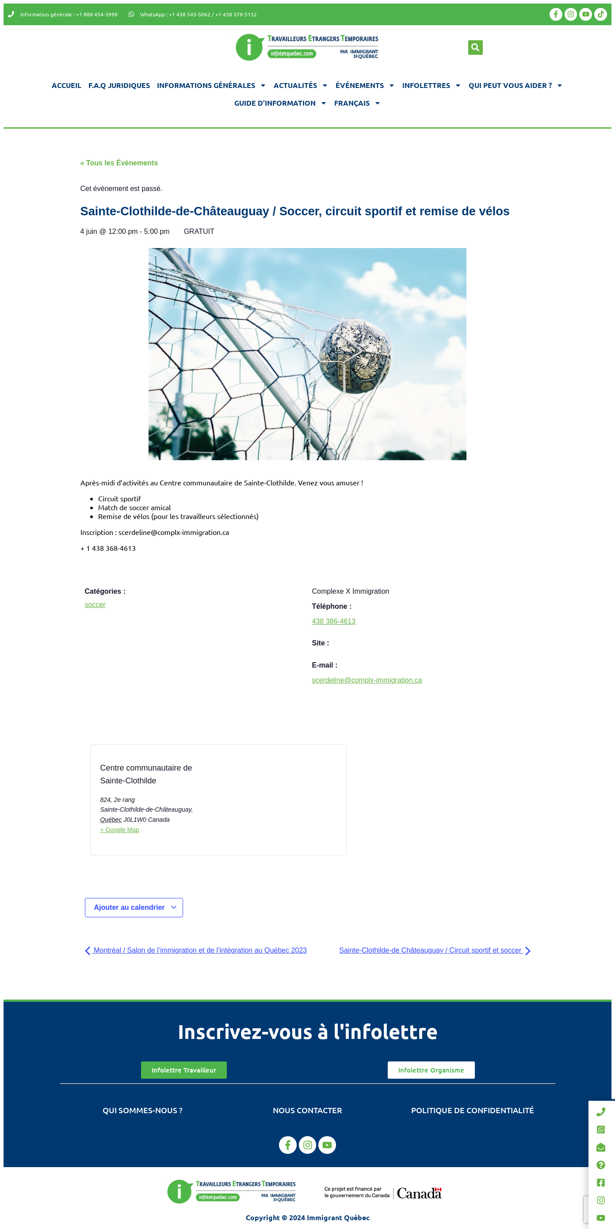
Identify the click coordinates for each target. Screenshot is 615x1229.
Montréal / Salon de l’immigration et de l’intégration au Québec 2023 (196, 950)
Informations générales (212, 85)
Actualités (301, 85)
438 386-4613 (334, 621)
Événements (365, 85)
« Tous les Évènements (119, 163)
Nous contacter (307, 1110)
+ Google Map (119, 829)
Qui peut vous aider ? (516, 85)
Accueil (66, 85)
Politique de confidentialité (472, 1110)
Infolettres (432, 85)
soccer (95, 604)
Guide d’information (280, 103)
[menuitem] (358, 103)
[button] (475, 47)
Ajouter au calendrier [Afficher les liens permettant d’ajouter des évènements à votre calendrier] (136, 907)
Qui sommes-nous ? (143, 1110)
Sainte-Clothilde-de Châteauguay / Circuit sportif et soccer (434, 950)
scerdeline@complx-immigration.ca (367, 680)
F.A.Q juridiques (119, 85)
